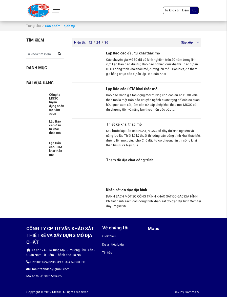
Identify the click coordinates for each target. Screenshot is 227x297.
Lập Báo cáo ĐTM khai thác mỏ (55, 148)
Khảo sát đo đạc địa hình (126, 190)
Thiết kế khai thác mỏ (124, 124)
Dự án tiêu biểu (113, 244)
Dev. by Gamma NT (187, 292)
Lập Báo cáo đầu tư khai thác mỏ (55, 127)
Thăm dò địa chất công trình (129, 160)
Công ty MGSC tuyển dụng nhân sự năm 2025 (56, 104)
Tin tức (107, 252)
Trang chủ (33, 26)
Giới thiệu (109, 236)
